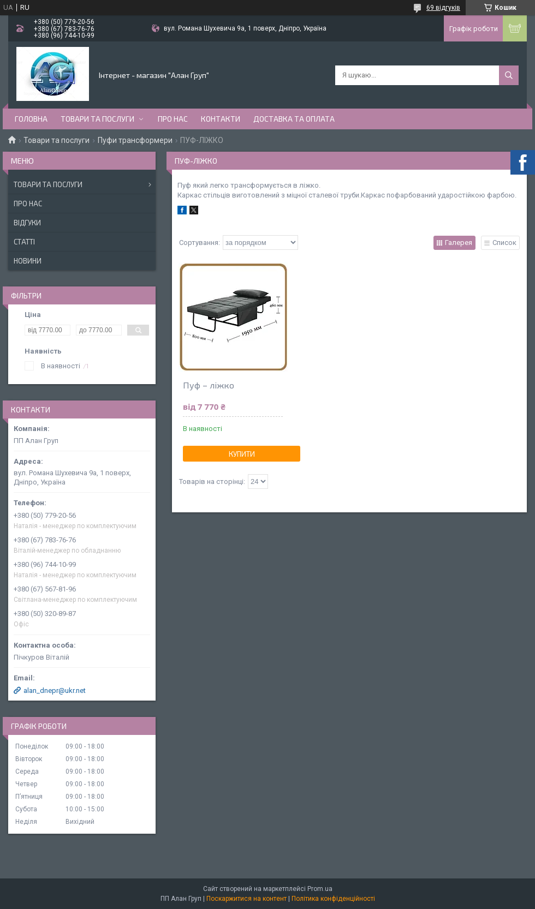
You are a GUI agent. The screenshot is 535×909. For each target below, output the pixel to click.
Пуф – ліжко (208, 385)
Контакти (220, 118)
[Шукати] (509, 75)
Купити (242, 454)
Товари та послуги (97, 118)
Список (504, 242)
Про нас (173, 118)
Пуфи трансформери (135, 140)
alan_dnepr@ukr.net (54, 690)
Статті (24, 241)
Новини (27, 260)
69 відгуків (443, 7)
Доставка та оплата (294, 118)
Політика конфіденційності (333, 898)
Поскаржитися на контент (246, 898)
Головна (31, 118)
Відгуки (27, 222)
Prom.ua (319, 889)
